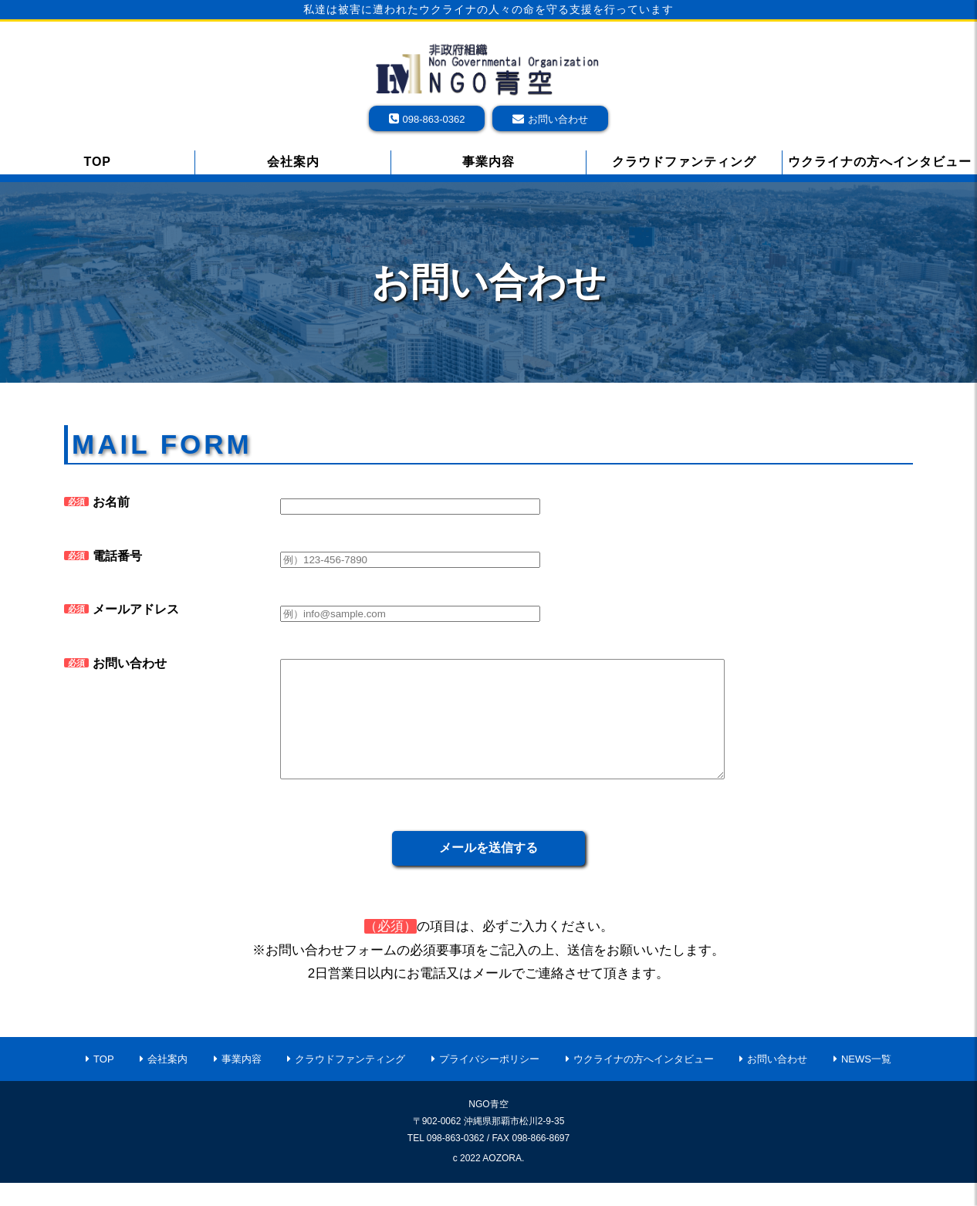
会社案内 (293, 161)
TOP (97, 161)
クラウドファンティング (684, 161)
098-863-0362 (434, 119)
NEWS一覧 (866, 1082)
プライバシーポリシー (489, 1082)
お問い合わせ (558, 119)
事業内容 (488, 161)
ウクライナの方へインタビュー (880, 161)
